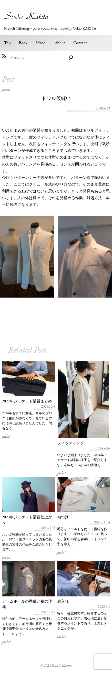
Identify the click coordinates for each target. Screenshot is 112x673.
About (60, 42)
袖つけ (63, 517)
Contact (80, 42)
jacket (6, 89)
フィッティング (70, 443)
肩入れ (63, 601)
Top (7, 42)
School (41, 42)
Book (23, 42)
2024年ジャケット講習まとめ (27, 401)
